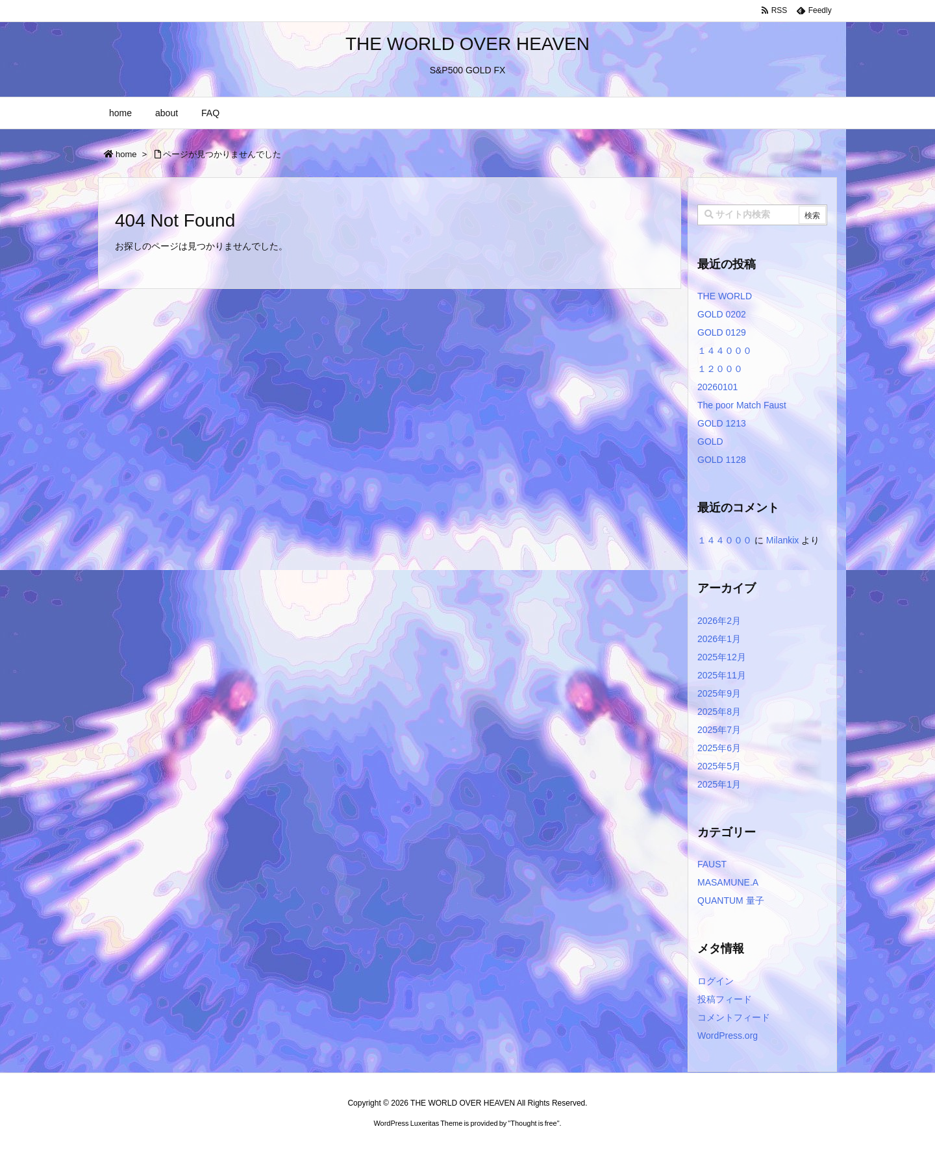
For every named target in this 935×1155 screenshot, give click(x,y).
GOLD (710, 441)
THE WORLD (724, 296)
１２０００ (720, 369)
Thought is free (533, 1123)
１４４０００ (724, 350)
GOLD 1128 (721, 459)
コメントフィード (733, 1017)
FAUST (712, 864)
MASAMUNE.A (727, 882)
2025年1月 (719, 784)
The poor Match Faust (741, 405)
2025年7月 (719, 730)
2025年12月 (721, 657)
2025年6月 (719, 748)
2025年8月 (719, 711)
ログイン (715, 981)
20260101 (717, 387)
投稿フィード (724, 999)
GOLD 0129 (721, 332)
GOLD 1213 (721, 423)
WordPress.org (727, 1035)
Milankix (782, 540)
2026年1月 (719, 639)
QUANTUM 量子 (730, 900)
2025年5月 (719, 766)
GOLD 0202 (721, 314)
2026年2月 (719, 620)
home (126, 154)
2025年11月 (721, 675)
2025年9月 (719, 693)
